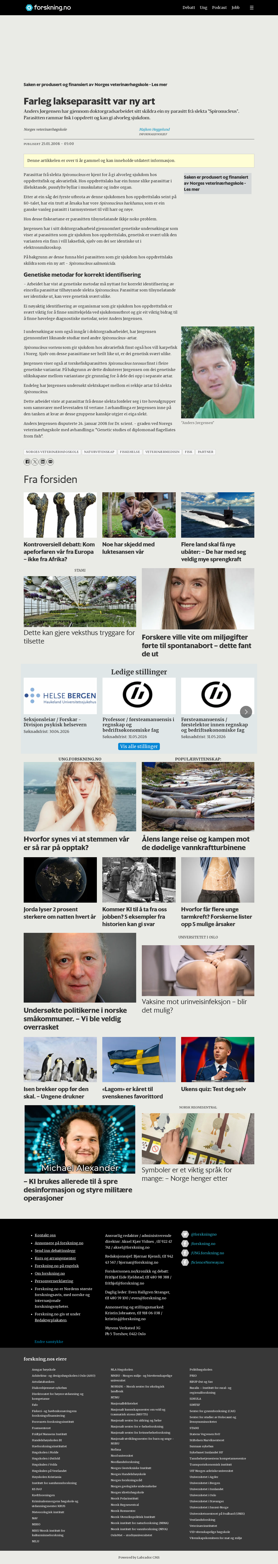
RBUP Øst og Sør (201, 1381)
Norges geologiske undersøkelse (134, 1486)
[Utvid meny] (251, 7)
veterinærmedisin (163, 452)
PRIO (193, 1375)
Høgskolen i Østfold (46, 1458)
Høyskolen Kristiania (46, 1477)
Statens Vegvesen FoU (205, 1434)
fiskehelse (130, 452)
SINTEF (195, 1404)
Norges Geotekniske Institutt (131, 1468)
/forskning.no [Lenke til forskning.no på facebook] (203, 1243)
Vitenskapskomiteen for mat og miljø (216, 1538)
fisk (188, 452)
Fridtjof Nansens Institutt (49, 1434)
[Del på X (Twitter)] (34, 462)
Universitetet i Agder (204, 1477)
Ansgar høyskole (44, 1369)
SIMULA (195, 1398)
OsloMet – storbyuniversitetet (131, 1535)
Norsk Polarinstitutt (125, 1498)
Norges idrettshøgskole (127, 1492)
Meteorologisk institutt (48, 1512)
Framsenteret (41, 1428)
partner (205, 452)
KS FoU (37, 1489)
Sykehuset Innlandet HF (206, 1452)
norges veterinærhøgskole (52, 452)
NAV (35, 1518)
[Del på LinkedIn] (42, 462)
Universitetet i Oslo (203, 1495)
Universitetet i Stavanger (207, 1501)
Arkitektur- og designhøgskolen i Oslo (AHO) (63, 1375)
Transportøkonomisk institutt (211, 1464)
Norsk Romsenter (123, 1510)
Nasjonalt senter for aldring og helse (136, 1420)
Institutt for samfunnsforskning (54, 1483)
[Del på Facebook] (27, 462)
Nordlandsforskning (125, 1462)
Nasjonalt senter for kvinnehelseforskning (140, 1432)
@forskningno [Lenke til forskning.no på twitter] (204, 1234)
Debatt (189, 7)
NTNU (115, 1397)
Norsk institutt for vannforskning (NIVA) (139, 1529)
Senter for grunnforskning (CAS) (212, 1411)
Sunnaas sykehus (201, 1446)
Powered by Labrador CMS (139, 1557)
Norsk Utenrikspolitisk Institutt (133, 1517)
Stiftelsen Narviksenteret (207, 1440)
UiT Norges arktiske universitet (211, 1470)
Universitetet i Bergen (205, 1483)
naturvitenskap (99, 452)
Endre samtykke (49, 1341)
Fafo (35, 1404)
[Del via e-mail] (50, 462)
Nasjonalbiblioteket (124, 1403)
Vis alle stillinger (139, 746)
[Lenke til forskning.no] (98, 5)
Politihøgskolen (201, 1369)
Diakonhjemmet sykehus (49, 1387)
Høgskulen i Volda (44, 1464)
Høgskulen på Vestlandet (49, 1470)
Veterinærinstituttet (203, 1525)
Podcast (219, 7)
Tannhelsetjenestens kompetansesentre (218, 1458)
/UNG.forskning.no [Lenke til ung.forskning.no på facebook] (207, 1253)
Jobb (236, 7)
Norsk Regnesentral (125, 1504)
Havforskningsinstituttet (49, 1446)
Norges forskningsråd (126, 1480)
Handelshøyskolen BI (47, 1440)
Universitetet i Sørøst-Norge (209, 1507)
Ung (203, 7)
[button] (246, 712)
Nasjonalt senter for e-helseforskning (137, 1426)
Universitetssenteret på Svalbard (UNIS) (217, 1513)
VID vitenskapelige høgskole (210, 1532)
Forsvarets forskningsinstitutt (53, 1421)
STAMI (194, 1428)
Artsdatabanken (43, 1381)
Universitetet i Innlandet (206, 1489)
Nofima (116, 1449)
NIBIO (36, 1524)
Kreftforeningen (43, 1495)
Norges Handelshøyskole (128, 1474)
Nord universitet (122, 1455)
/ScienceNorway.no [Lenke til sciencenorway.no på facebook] (207, 1262)
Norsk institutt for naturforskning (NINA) (140, 1523)
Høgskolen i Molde (45, 1452)
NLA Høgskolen (122, 1369)
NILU (35, 1541)
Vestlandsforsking (202, 1519)
